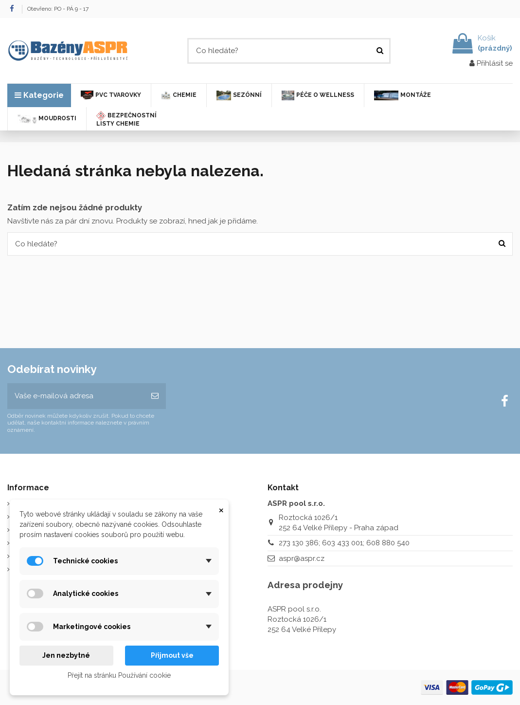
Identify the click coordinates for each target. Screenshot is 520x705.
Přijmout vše (172, 655)
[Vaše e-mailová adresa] (75, 396)
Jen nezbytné (66, 655)
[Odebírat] (155, 396)
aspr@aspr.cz (301, 558)
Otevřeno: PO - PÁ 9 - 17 (58, 8)
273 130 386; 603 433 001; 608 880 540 (344, 542)
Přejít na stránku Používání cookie (119, 675)
